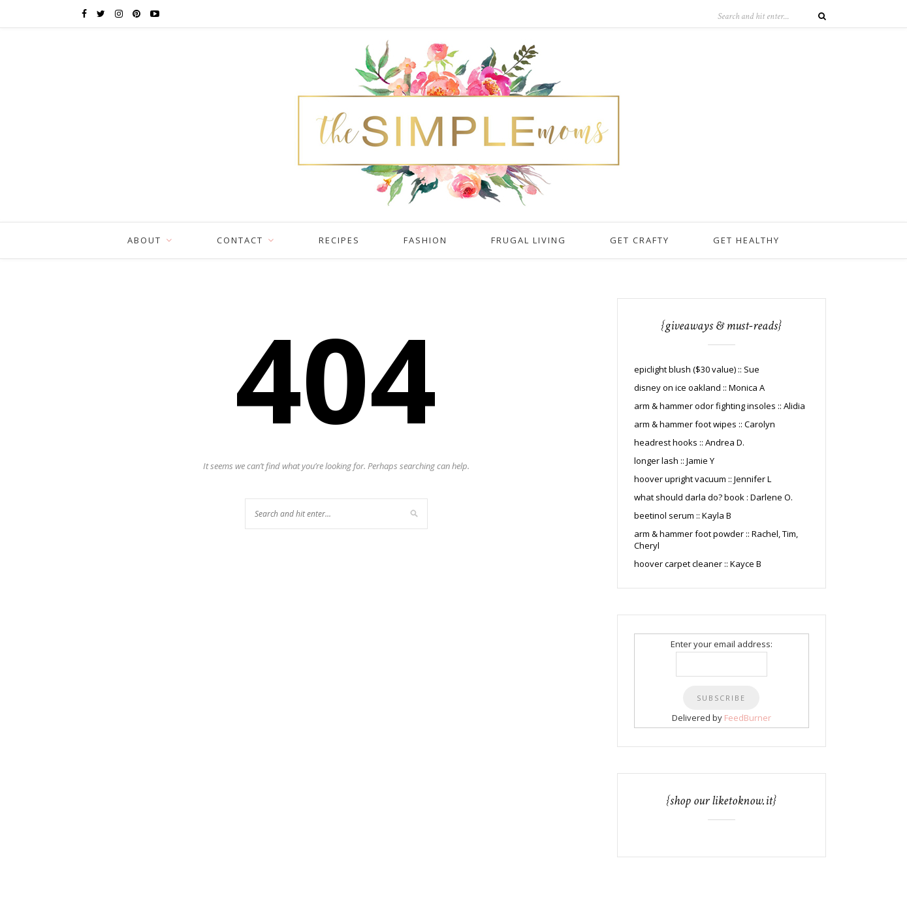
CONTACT (240, 240)
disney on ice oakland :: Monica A (699, 387)
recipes (339, 240)
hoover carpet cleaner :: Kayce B (697, 564)
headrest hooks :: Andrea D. (689, 442)
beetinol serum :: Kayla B (682, 515)
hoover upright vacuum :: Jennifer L (702, 479)
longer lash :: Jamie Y (674, 460)
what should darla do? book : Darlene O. (713, 497)
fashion (425, 240)
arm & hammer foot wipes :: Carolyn (704, 424)
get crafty (639, 240)
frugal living (528, 240)
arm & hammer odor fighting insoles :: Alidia (719, 406)
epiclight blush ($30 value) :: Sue (696, 369)
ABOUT (144, 240)
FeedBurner (747, 718)
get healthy (746, 240)
